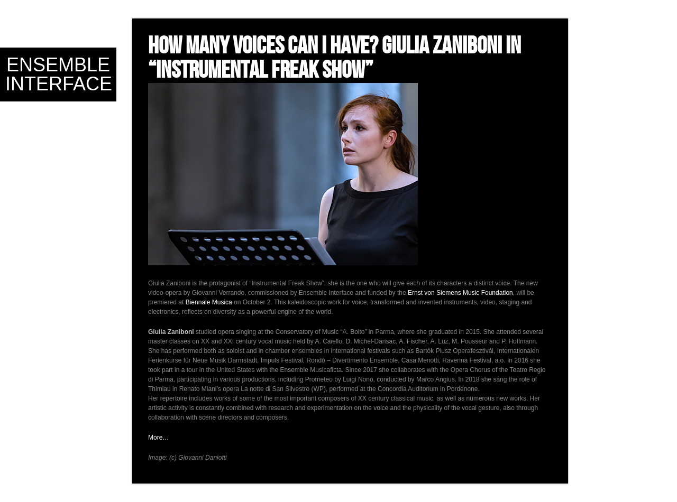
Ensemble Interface (58, 74)
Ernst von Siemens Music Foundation (460, 292)
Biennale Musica (209, 302)
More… (158, 437)
